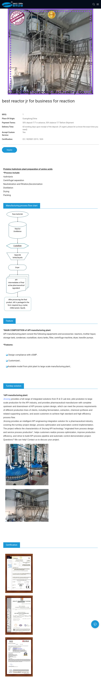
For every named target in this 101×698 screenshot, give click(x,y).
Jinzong (7, 399)
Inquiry (9, 150)
